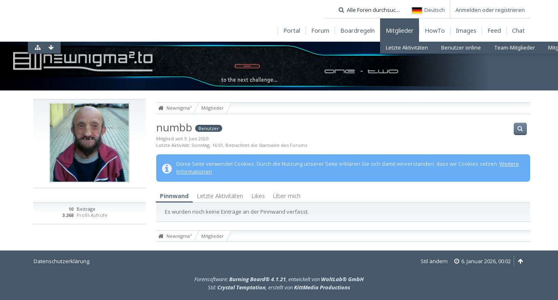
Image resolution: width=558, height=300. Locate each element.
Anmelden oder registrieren (490, 10)
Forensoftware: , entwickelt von (279, 279)
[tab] (174, 196)
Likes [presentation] (258, 196)
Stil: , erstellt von (279, 287)
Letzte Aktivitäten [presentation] (220, 196)
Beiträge (86, 209)
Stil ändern (434, 261)
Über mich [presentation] (287, 196)
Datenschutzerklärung (61, 261)
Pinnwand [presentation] (174, 196)
